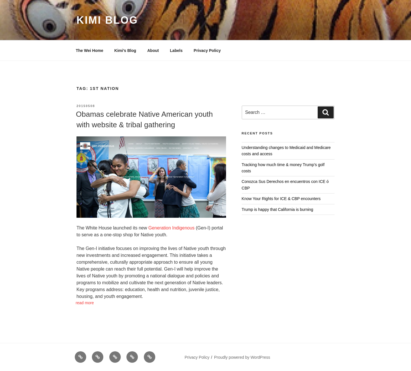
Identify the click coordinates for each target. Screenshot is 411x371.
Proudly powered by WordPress (242, 357)
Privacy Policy (207, 50)
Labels (176, 50)
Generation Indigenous (171, 227)
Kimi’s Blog (125, 50)
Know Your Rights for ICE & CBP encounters (281, 198)
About (153, 50)
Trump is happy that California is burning (277, 209)
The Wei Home (89, 50)
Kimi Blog (107, 20)
